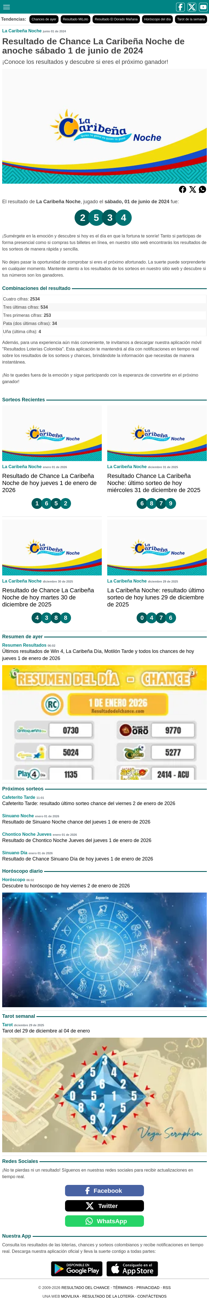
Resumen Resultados (24, 645)
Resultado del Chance (86, 1287)
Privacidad (147, 1287)
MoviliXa (70, 1296)
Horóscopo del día (157, 19)
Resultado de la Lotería (108, 1296)
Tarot (7, 1024)
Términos (123, 1287)
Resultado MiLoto (75, 19)
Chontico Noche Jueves (26, 834)
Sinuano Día (14, 852)
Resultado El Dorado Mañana (116, 19)
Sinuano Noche (18, 815)
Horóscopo (13, 879)
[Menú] (5, 6)
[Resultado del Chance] (55, 6)
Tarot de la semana (191, 19)
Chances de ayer (44, 19)
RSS (167, 1287)
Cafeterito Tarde (18, 797)
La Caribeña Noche (22, 31)
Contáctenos (152, 1296)
